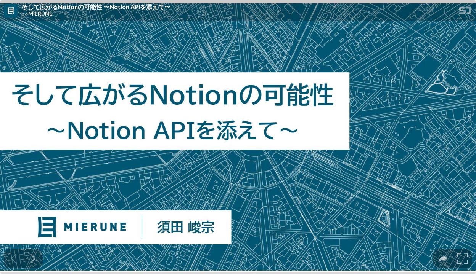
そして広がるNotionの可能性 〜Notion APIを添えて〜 (95, 7)
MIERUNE (40, 13)
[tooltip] (443, 258)
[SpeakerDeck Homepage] (465, 12)
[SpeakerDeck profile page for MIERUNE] (11, 11)
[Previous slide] (13, 258)
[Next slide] (33, 258)
